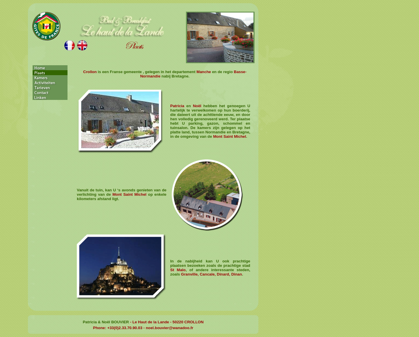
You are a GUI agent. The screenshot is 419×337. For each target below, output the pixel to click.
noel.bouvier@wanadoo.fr (169, 328)
